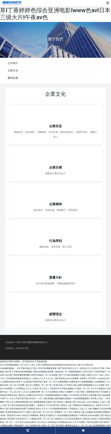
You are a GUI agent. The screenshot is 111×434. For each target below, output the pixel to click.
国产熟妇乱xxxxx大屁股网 (67, 378)
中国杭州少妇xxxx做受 (89, 415)
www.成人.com (84, 402)
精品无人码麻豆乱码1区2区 (31, 395)
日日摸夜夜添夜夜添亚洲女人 (18, 378)
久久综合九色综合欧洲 (26, 422)
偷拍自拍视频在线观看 (43, 371)
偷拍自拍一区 (61, 371)
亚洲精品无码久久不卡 (37, 408)
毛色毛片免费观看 (30, 415)
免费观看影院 (75, 371)
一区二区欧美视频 (45, 398)
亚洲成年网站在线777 (15, 412)
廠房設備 (13, 77)
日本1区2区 (87, 371)
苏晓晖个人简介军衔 (75, 392)
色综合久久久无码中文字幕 (92, 368)
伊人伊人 (44, 388)
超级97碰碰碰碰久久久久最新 (91, 385)
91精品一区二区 (82, 388)
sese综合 (102, 378)
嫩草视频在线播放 (63, 398)
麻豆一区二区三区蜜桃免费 (56, 382)
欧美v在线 (58, 385)
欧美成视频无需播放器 (67, 415)
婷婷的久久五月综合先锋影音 (68, 419)
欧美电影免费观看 (102, 412)
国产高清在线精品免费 (16, 408)
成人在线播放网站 (97, 425)
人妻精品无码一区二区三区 (41, 419)
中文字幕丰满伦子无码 (27, 368)
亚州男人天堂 (96, 398)
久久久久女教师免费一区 (33, 392)
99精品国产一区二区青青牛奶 (27, 425)
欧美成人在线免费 (89, 395)
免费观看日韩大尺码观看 (97, 392)
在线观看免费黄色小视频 (56, 395)
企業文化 (13, 70)
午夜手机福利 (92, 422)
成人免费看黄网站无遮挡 (40, 402)
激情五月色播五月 (48, 415)
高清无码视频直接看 (47, 368)
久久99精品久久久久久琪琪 (26, 388)
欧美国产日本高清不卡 (18, 419)
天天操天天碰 (70, 385)
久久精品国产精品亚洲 (32, 382)
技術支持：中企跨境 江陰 (16, 348)
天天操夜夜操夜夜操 (58, 408)
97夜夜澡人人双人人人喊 (80, 408)
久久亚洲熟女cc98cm (55, 392)
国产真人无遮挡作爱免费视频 (18, 371)
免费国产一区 (60, 412)
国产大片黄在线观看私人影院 (72, 375)
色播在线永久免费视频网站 (81, 382)
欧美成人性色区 (90, 419)
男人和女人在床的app (47, 422)
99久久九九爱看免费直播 (16, 402)
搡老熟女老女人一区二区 (76, 425)
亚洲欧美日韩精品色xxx (84, 405)
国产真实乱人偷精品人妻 (64, 402)
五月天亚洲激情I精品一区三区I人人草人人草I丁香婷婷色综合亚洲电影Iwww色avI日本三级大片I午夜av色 (55, 10)
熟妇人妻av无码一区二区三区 (40, 412)
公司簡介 (13, 63)
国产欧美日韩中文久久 (68, 368)
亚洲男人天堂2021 (88, 378)
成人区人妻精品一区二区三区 (39, 385)
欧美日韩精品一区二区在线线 (44, 375)
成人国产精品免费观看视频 (17, 375)
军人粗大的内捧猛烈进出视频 (21, 405)
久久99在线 (74, 395)
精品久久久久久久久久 (43, 378)
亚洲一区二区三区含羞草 (53, 425)
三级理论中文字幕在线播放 (61, 388)
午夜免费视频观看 (81, 398)
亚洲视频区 (100, 382)
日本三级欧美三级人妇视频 (80, 412)
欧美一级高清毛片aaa (11, 415)
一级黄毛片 (40, 405)
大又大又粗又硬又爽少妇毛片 (23, 398)
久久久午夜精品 (98, 388)
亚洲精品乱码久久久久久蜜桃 (71, 422)
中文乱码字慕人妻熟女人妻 (59, 405)
